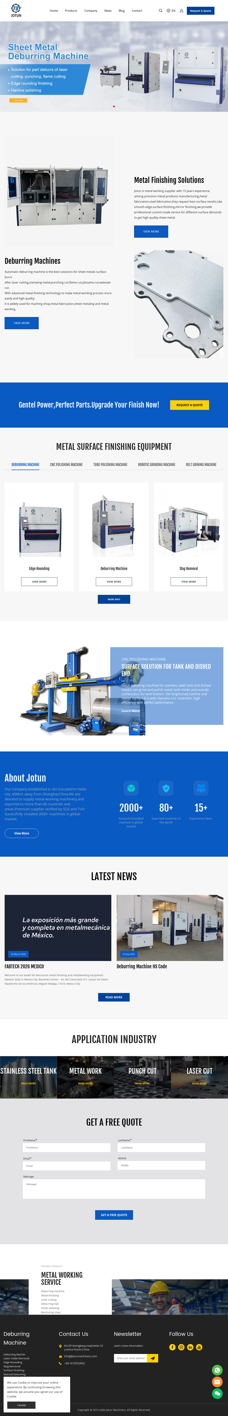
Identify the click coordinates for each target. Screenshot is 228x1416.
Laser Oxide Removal (16, 1358)
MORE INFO (114, 599)
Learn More (130, 711)
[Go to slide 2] (114, 106)
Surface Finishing (14, 1370)
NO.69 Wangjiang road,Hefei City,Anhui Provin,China (83, 1347)
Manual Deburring (14, 1374)
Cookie (22, 1383)
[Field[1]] (66, 1147)
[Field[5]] (161, 1165)
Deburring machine (52, 1291)
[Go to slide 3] (117, 106)
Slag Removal (12, 1366)
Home (54, 11)
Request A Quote (200, 10)
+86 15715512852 (74, 1363)
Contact (137, 11)
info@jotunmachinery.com (80, 1356)
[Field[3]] (66, 1165)
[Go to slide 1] (111, 106)
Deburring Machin (14, 1355)
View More (21, 833)
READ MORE (113, 997)
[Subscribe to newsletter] (152, 1358)
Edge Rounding (13, 1362)
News (108, 11)
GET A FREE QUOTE (114, 1215)
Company (90, 11)
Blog (122, 11)
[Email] (130, 1358)
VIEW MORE (22, 323)
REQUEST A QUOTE (190, 405)
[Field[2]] (161, 1147)
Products (71, 11)
